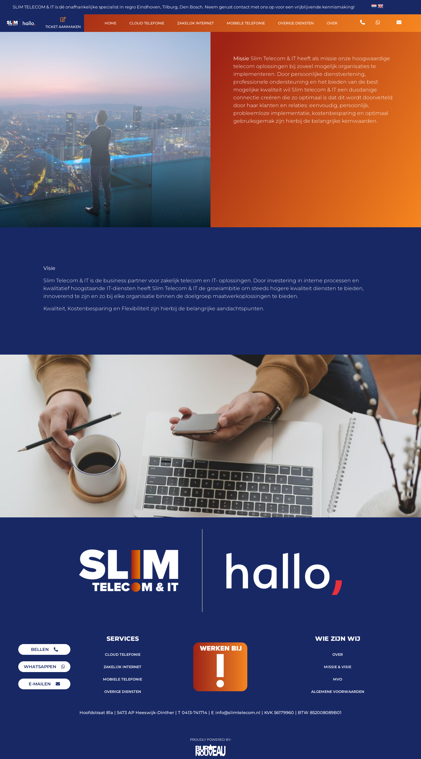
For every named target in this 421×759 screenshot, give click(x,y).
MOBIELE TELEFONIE (246, 23)
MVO (337, 679)
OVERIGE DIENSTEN (296, 23)
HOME (110, 23)
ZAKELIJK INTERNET (195, 23)
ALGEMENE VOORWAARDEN (337, 691)
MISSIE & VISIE (337, 667)
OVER (332, 23)
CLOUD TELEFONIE (146, 23)
